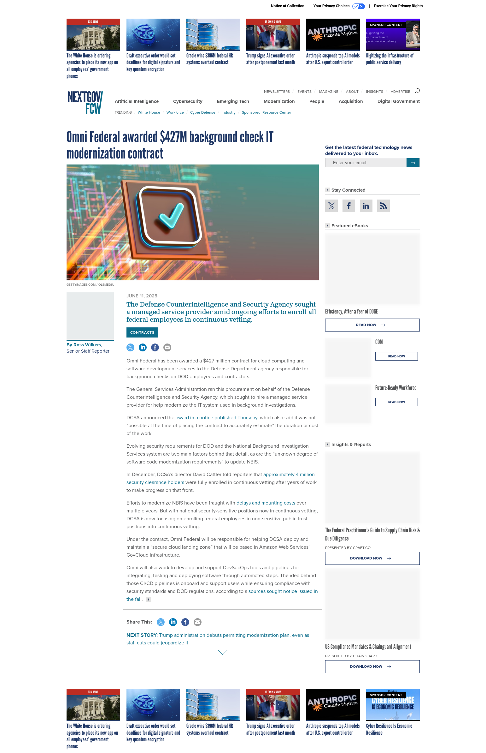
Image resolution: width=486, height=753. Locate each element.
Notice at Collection (287, 6)
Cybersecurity (187, 101)
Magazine (328, 91)
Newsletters (277, 91)
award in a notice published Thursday (216, 417)
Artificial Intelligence (137, 101)
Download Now (372, 558)
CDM (379, 342)
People (316, 101)
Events (304, 91)
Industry (229, 112)
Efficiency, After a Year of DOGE (351, 311)
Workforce (175, 112)
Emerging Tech (233, 101)
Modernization (279, 101)
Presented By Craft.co (348, 548)
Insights (374, 91)
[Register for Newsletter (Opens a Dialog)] (413, 162)
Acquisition (351, 101)
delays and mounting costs (266, 502)
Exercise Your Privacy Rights (398, 6)
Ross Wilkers (87, 344)
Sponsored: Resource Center (266, 112)
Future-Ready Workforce (395, 387)
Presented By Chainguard (351, 656)
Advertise (400, 91)
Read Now (372, 325)
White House (149, 112)
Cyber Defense (202, 112)
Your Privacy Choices (339, 6)
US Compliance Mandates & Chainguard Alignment (368, 646)
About (352, 91)
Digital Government (399, 101)
